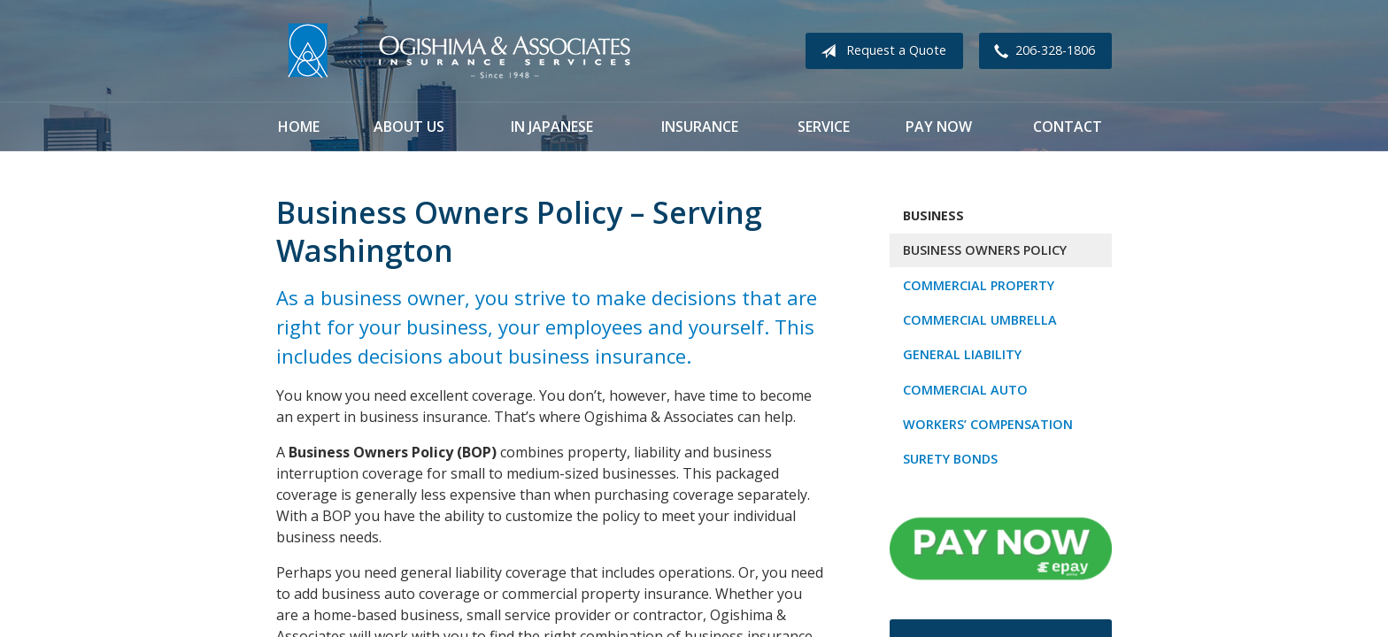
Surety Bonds (950, 458)
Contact (1067, 126)
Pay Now (939, 126)
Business (933, 215)
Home (299, 126)
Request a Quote (880, 51)
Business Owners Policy (985, 250)
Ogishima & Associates (457, 51)
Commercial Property (978, 285)
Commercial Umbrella (980, 319)
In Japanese (552, 126)
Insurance (699, 126)
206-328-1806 (1041, 51)
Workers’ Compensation (988, 424)
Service (824, 126)
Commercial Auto (965, 389)
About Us (409, 126)
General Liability (962, 354)
